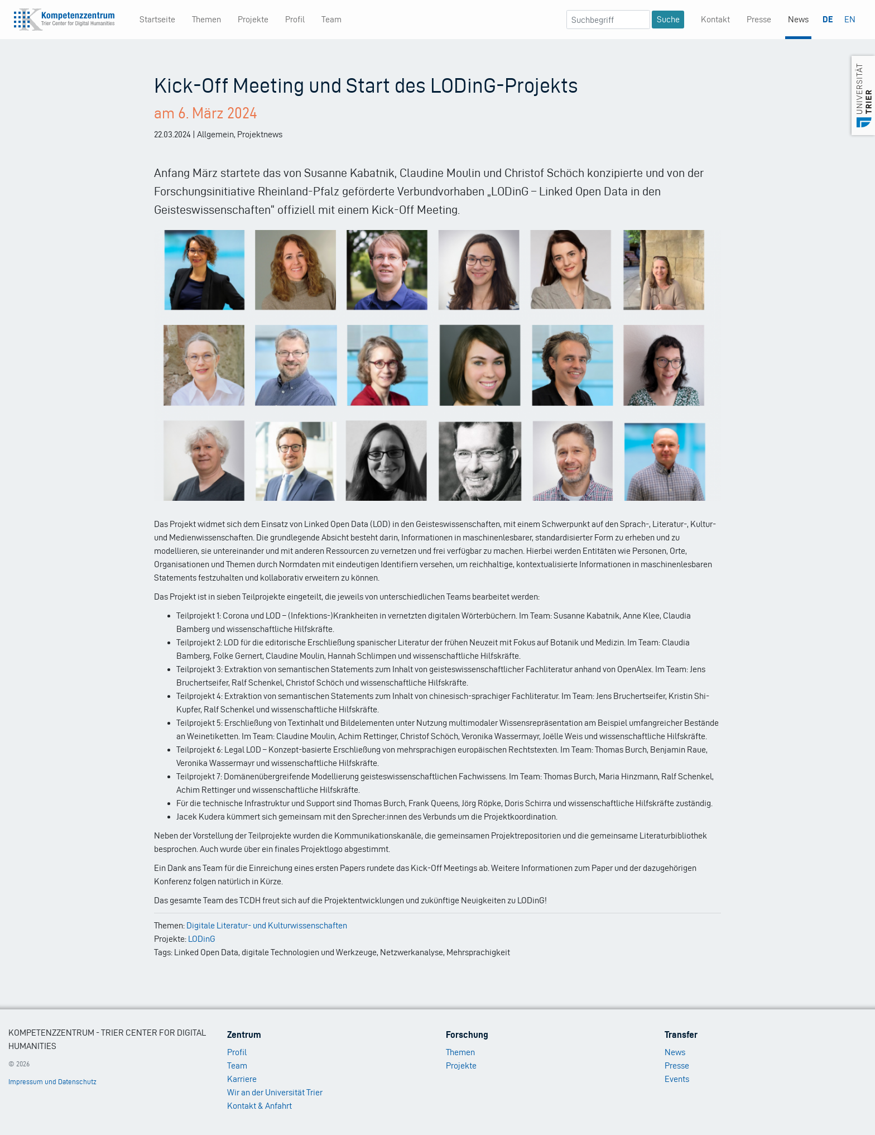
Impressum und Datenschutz (52, 1081)
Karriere (242, 1079)
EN (849, 19)
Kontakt (715, 19)
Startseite (157, 19)
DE (828, 19)
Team (331, 19)
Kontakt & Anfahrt (259, 1105)
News (798, 19)
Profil (295, 19)
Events (677, 1079)
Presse (759, 19)
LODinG (201, 939)
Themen (206, 19)
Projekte (253, 19)
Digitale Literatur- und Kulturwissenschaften (266, 925)
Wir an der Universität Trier (275, 1092)
